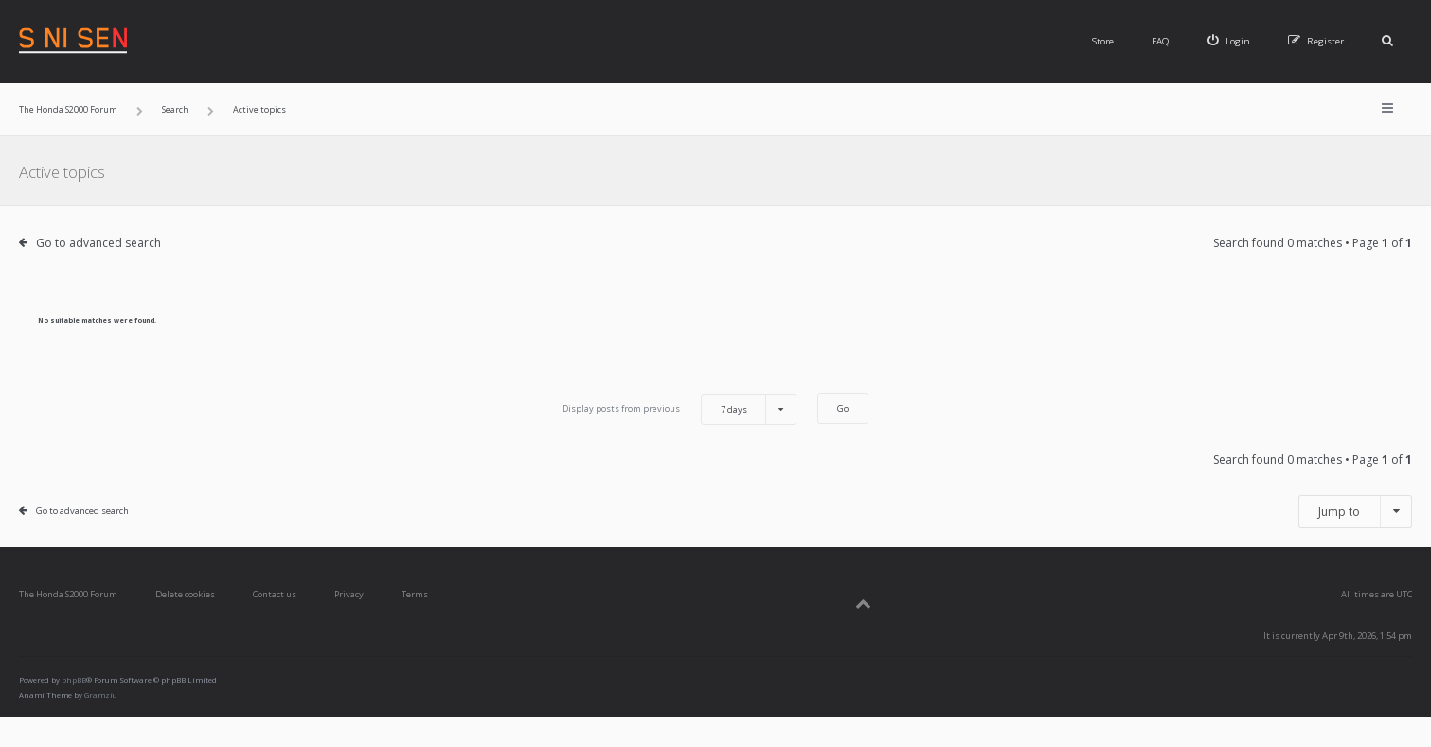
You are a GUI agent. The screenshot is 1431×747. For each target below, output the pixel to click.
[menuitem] (1229, 41)
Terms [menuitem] (415, 594)
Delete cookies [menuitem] (185, 594)
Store (1103, 41)
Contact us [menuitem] (274, 594)
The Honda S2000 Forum (68, 594)
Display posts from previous (679, 409)
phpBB (74, 680)
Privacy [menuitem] (349, 594)
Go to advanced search (98, 243)
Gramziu (100, 695)
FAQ (1161, 41)
